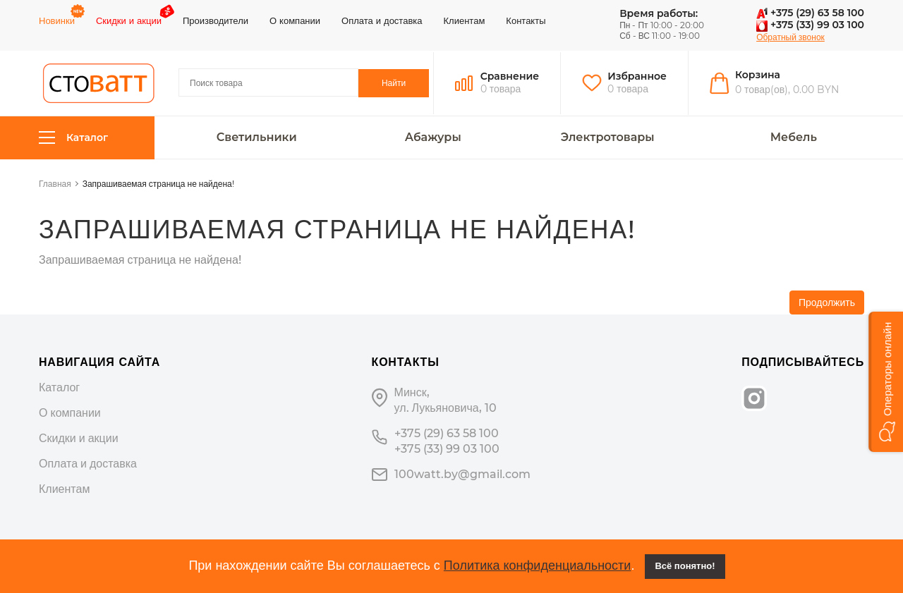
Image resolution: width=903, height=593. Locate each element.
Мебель (793, 137)
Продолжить (827, 302)
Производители (215, 20)
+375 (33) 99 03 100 (810, 24)
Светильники (257, 137)
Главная (55, 183)
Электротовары (608, 137)
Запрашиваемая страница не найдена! (158, 183)
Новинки (57, 20)
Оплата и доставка (381, 20)
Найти (394, 83)
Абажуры (433, 137)
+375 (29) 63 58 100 (810, 12)
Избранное (637, 76)
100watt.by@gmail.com (462, 474)
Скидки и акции (129, 20)
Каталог (73, 138)
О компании (294, 20)
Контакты (525, 20)
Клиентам (464, 20)
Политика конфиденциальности (537, 565)
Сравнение (510, 76)
